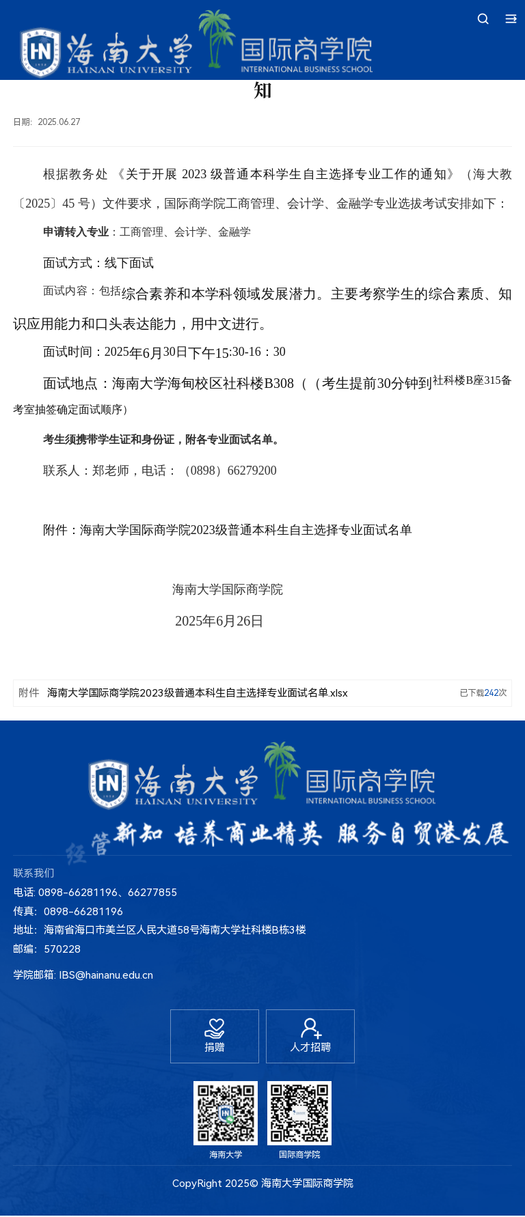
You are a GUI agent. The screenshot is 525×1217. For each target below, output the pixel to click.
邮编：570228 (47, 949)
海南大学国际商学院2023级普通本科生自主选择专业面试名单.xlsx (197, 693)
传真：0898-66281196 (68, 912)
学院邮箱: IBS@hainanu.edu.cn (83, 975)
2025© (241, 1185)
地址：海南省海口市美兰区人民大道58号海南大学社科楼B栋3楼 (159, 930)
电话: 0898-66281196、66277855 (95, 892)
